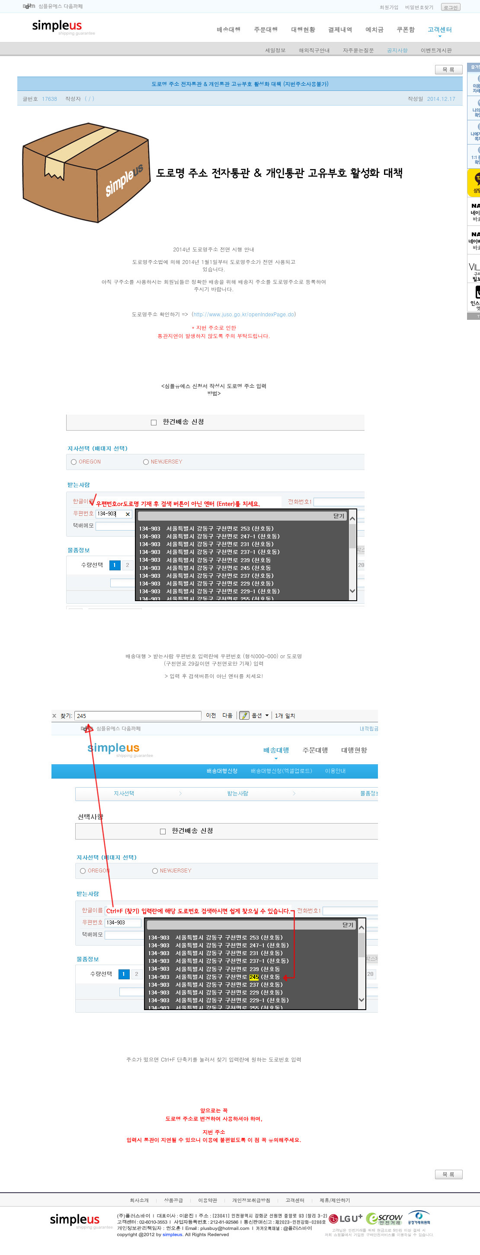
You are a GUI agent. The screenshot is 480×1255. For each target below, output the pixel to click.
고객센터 (440, 29)
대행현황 (303, 29)
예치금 (374, 29)
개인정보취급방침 (251, 1200)
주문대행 (266, 29)
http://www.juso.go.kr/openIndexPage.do (244, 314)
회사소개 (139, 1200)
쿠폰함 (406, 29)
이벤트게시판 (436, 50)
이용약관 (207, 1200)
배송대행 (229, 29)
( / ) (89, 98)
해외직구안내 (314, 50)
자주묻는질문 (358, 50)
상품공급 (173, 1200)
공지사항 (397, 50)
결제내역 (340, 29)
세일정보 (275, 50)
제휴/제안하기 (335, 1200)
